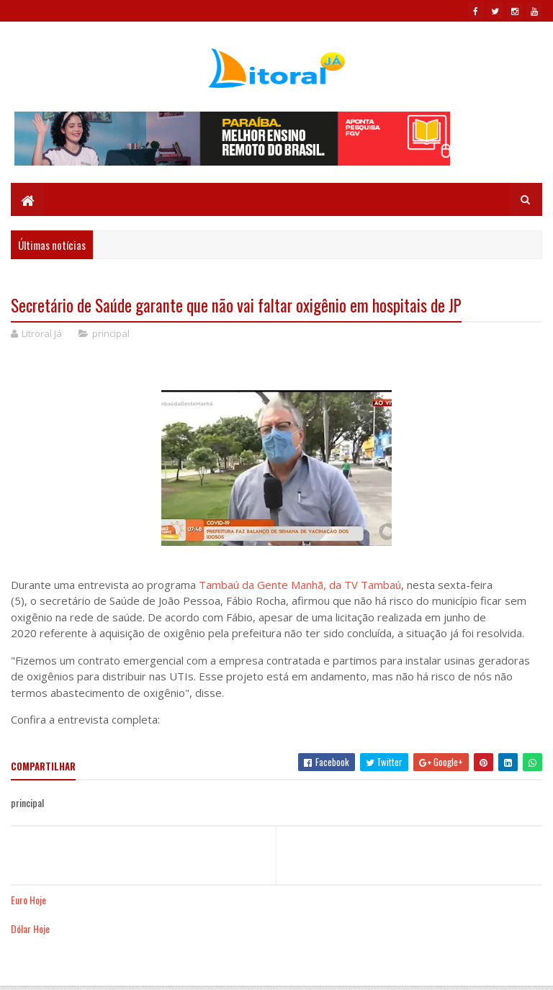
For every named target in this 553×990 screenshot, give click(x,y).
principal (111, 333)
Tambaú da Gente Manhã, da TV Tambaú (300, 584)
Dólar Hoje (30, 928)
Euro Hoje (28, 899)
